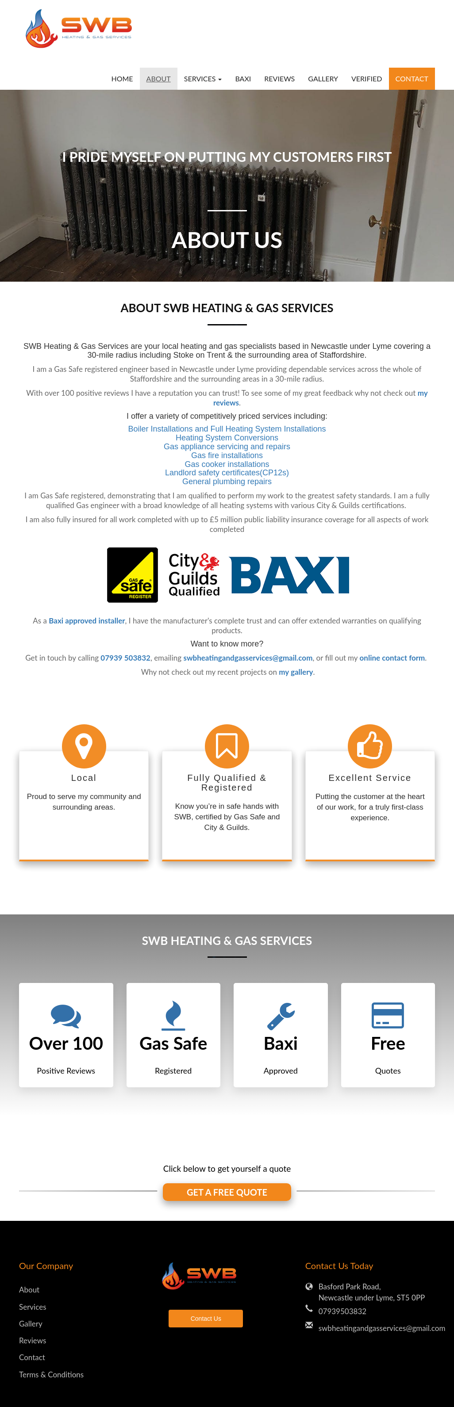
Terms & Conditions (51, 1374)
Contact (412, 78)
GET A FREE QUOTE (227, 1192)
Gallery (323, 78)
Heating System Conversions (227, 437)
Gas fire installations (227, 455)
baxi (243, 78)
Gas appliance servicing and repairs (227, 446)
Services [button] (203, 78)
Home (122, 78)
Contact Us (206, 1318)
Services (32, 1306)
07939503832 (342, 1311)
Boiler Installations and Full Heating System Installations (227, 428)
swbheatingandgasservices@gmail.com (377, 1328)
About (158, 78)
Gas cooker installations (227, 464)
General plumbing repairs (227, 481)
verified (366, 78)
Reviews (279, 78)
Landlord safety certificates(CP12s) (227, 472)
